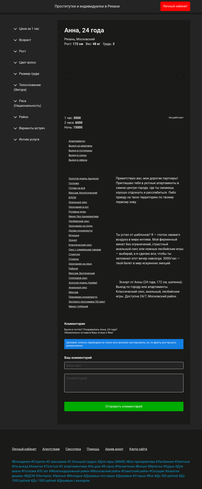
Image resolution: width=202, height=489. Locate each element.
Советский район (136, 471)
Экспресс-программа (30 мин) (87, 301)
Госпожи (29, 471)
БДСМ (72, 197)
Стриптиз (74, 254)
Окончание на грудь (81, 225)
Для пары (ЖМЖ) (113, 462)
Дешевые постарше (100, 476)
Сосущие (157, 471)
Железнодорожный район (70, 471)
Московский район (106, 471)
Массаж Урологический (83, 192)
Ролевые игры (77, 211)
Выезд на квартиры (80, 145)
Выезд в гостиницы (80, 150)
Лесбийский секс (79, 221)
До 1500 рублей (44, 480)
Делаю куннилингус (81, 230)
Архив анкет (114, 449)
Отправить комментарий (123, 406)
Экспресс (45, 476)
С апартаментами (74, 466)
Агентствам (51, 449)
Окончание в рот (79, 206)
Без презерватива (141, 462)
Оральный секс (78, 202)
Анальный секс (78, 287)
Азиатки (37, 466)
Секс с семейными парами (85, 249)
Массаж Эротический (82, 273)
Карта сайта (138, 449)
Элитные (183, 462)
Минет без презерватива (84, 216)
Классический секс (80, 244)
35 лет (43, 471)
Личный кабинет (175, 6)
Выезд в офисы (78, 159)
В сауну (108, 466)
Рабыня (73, 268)
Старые (140, 476)
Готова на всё (77, 187)
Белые (142, 466)
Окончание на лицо (80, 263)
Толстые (52, 466)
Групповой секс (78, 277)
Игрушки (74, 235)
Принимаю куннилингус (83, 296)
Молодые (76, 476)
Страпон (74, 259)
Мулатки (156, 466)
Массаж (73, 292)
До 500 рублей (167, 476)
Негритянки (125, 466)
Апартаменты (77, 141)
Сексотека (73, 449)
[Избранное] (150, 6)
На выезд (21, 466)
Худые (169, 466)
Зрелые (60, 476)
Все (151, 476)
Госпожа (74, 183)
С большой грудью (83, 462)
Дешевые (125, 476)
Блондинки (22, 462)
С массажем (57, 462)
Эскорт (73, 240)
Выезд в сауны (78, 155)
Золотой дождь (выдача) (84, 178)
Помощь (93, 449)
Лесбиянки (166, 462)
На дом (95, 466)
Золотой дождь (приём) (83, 282)
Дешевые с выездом (74, 480)
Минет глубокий (78, 306)
